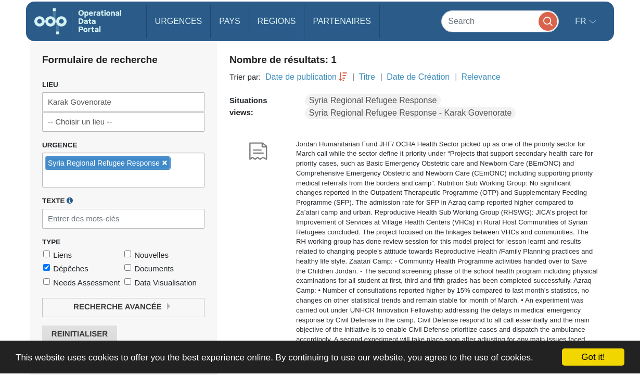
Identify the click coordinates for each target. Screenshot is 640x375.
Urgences (178, 21)
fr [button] (581, 21)
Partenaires (341, 21)
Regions (277, 21)
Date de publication (301, 76)
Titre (367, 76)
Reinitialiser (80, 334)
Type (51, 242)
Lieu (50, 85)
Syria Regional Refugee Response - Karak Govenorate (410, 112)
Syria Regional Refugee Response (373, 100)
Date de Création (418, 76)
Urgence (60, 145)
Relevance (481, 76)
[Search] (500, 21)
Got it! (593, 357)
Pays (229, 21)
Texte (57, 200)
